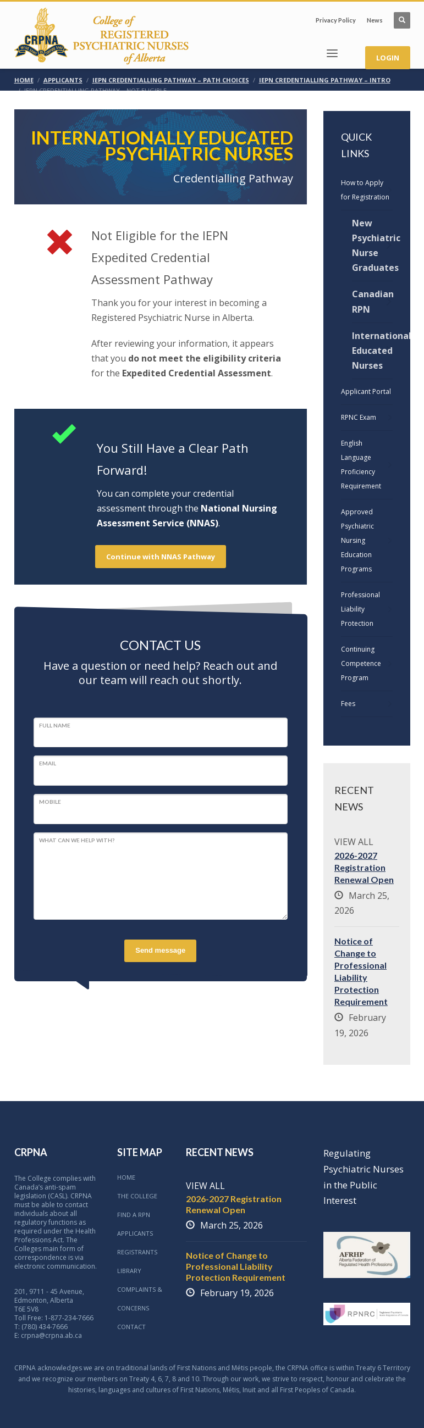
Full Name (54, 725)
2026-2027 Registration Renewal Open (364, 867)
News (375, 20)
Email (47, 763)
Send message (160, 950)
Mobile (50, 801)
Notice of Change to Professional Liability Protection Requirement (235, 1266)
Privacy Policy (336, 20)
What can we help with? (76, 840)
